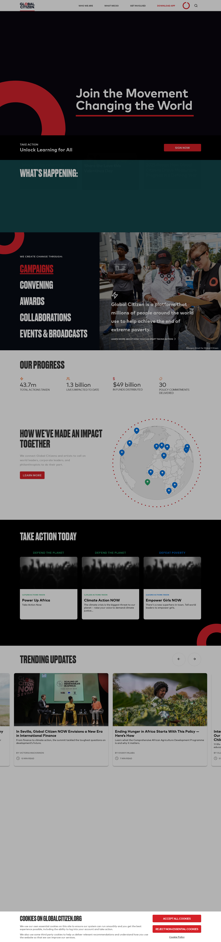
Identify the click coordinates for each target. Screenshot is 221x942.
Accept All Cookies (177, 918)
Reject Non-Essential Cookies (177, 929)
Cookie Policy (177, 937)
